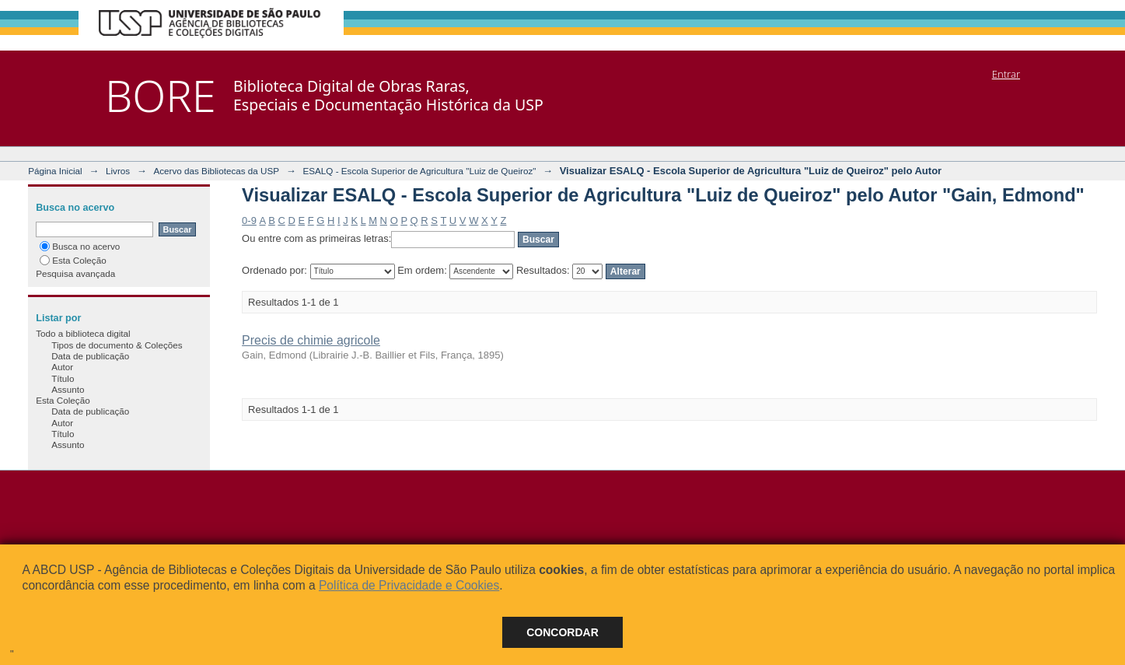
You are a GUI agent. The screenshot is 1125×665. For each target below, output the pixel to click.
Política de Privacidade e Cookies (409, 585)
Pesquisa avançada (75, 273)
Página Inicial (55, 171)
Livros (118, 171)
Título (62, 378)
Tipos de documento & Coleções (116, 345)
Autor (62, 367)
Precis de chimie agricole (311, 340)
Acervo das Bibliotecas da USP (216, 171)
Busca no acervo (80, 246)
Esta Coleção (73, 260)
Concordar (562, 632)
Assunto (67, 389)
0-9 (249, 220)
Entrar (1006, 74)
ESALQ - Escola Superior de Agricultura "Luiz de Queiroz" (419, 171)
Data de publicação (90, 356)
